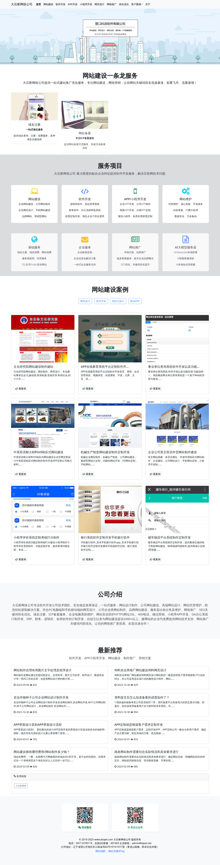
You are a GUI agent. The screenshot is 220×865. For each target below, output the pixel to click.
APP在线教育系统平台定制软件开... (105, 367)
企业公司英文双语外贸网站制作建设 (172, 453)
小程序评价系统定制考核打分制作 (36, 538)
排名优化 (124, 4)
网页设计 (99, 4)
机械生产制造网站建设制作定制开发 (105, 453)
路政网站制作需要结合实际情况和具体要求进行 (146, 752)
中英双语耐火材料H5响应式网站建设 (38, 453)
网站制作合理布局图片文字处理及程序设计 (43, 670)
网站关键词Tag (116, 851)
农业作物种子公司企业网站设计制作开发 (41, 697)
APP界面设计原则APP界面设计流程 (38, 725)
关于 (147, 4)
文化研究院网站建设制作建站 (33, 367)
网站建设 (48, 4)
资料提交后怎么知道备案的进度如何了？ (141, 697)
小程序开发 (86, 4)
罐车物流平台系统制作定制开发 (169, 538)
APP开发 (72, 4)
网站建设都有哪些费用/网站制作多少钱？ (42, 752)
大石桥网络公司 (21, 4)
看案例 (21, 389)
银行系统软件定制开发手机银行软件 (105, 538)
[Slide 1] (107, 60)
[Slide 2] (112, 60)
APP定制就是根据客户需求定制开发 (138, 725)
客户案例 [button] (136, 4)
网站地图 (100, 851)
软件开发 (60, 4)
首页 (38, 4)
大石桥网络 (21, 785)
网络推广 (112, 4)
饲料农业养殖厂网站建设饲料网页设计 (140, 670)
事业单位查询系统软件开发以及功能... (173, 367)
